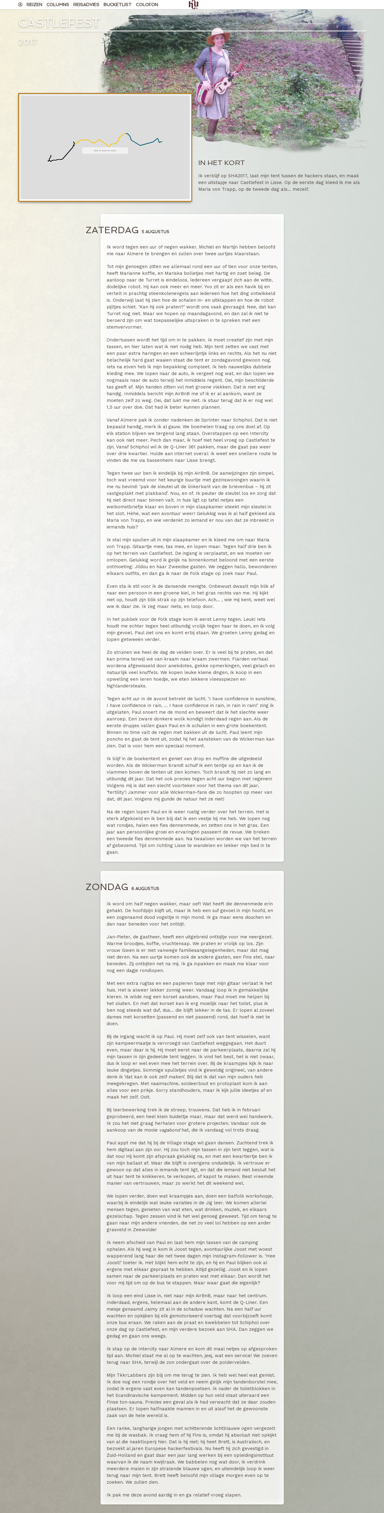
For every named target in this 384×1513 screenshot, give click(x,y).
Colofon (147, 4)
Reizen (34, 4)
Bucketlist (118, 4)
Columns (57, 4)
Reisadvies (86, 4)
